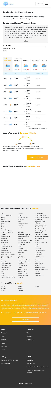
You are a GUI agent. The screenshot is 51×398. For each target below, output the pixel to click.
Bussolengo (4, 240)
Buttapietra (4, 242)
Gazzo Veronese (23, 217)
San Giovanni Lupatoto (42, 217)
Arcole (3, 219)
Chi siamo (26, 319)
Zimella (37, 273)
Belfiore (3, 225)
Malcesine (21, 233)
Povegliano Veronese (24, 262)
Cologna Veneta (6, 264)
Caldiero (3, 244)
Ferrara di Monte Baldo (8, 277)
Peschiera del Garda (24, 260)
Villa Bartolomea (40, 267)
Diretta (3, 350)
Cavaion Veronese (6, 256)
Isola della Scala (23, 223)
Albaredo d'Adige (6, 215)
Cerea (3, 260)
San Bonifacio (39, 213)
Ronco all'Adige (22, 269)
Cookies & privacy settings (9, 360)
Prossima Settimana (9, 48)
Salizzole (20, 277)
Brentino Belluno (5, 236)
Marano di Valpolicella (24, 234)
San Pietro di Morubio (41, 227)
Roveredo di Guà (23, 273)
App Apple (30, 360)
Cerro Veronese (5, 262)
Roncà (20, 267)
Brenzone (4, 238)
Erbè (2, 273)
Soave (37, 240)
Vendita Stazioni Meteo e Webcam (37, 367)
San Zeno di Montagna (42, 236)
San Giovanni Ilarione (41, 215)
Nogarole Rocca (23, 250)
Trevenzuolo (38, 254)
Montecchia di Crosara (25, 240)
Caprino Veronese (6, 246)
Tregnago (38, 252)
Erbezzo (3, 275)
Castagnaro (4, 250)
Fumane (20, 213)
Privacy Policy (5, 363)
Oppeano (21, 252)
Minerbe (20, 238)
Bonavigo (4, 229)
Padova (20, 290)
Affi (2, 213)
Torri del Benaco (40, 250)
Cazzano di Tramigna (7, 258)
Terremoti (4, 346)
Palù (19, 254)
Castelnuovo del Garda (8, 254)
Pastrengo (21, 256)
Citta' (2, 336)
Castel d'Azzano (6, 252)
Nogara (20, 248)
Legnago (20, 231)
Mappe (3, 343)
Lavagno (20, 227)
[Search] (40, 3)
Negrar (20, 246)
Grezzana (21, 219)
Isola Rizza (21, 225)
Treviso (20, 286)
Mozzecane (21, 244)
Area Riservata (26, 383)
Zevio (37, 271)
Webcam (4, 340)
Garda (20, 215)
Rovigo (37, 286)
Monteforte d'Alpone (24, 242)
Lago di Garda (39, 275)
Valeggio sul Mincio (41, 256)
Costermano (4, 269)
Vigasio (37, 266)
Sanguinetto (38, 219)
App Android (31, 363)
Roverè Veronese (23, 275)
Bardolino (4, 223)
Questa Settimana (8, 46)
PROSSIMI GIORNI (18, 58)
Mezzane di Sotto (23, 236)
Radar (5, 51)
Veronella (38, 262)
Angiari (3, 217)
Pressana (20, 264)
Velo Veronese (39, 258)
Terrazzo (38, 248)
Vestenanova (39, 264)
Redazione (30, 340)
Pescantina (21, 258)
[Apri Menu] (46, 4)
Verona (37, 260)
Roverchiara (21, 271)
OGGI (6, 58)
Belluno (3, 290)
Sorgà (37, 246)
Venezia (20, 288)
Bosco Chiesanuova (7, 233)
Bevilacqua (4, 227)
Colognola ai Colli (6, 266)
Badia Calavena (5, 221)
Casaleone (4, 248)
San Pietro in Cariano (41, 229)
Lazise (20, 229)
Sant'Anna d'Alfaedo (41, 234)
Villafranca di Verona (41, 269)
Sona (36, 244)
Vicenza (3, 288)
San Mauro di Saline (41, 225)
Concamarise (5, 267)
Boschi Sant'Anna (6, 231)
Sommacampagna (41, 242)
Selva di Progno (39, 238)
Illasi (19, 221)
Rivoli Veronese (22, 266)
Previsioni (4, 333)
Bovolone (3, 234)
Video (28, 333)
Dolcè (2, 271)
